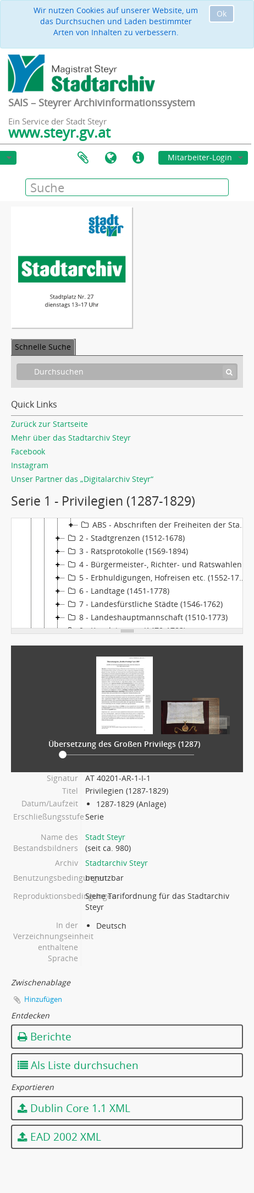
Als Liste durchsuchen (78, 1065)
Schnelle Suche (43, 346)
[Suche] (229, 371)
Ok (222, 13)
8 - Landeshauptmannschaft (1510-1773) (146, 617)
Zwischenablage (83, 158)
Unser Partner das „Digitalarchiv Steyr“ (82, 479)
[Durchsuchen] (127, 372)
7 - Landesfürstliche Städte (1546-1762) (144, 604)
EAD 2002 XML (59, 1137)
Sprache (110, 158)
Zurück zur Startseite (49, 424)
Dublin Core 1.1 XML (74, 1108)
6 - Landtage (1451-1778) (117, 591)
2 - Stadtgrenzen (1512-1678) (125, 538)
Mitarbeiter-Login (200, 157)
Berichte (44, 1036)
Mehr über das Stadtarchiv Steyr (71, 437)
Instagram (29, 465)
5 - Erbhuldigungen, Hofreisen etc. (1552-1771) (157, 577)
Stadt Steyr (105, 837)
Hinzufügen (43, 999)
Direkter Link (138, 158)
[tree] (127, 573)
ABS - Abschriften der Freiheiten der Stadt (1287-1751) (165, 525)
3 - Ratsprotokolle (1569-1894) (126, 551)
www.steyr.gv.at (59, 132)
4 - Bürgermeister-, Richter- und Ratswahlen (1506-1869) (158, 564)
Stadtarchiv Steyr (116, 863)
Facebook (28, 451)
